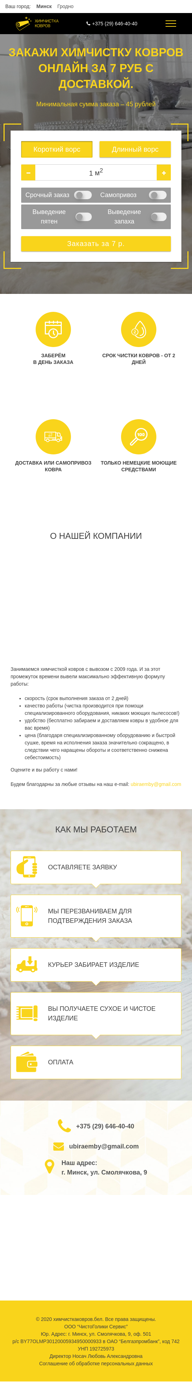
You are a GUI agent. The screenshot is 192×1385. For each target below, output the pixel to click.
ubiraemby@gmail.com (156, 784)
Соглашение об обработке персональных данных (96, 1363)
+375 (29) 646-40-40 (114, 23)
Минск (44, 6)
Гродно (65, 6)
